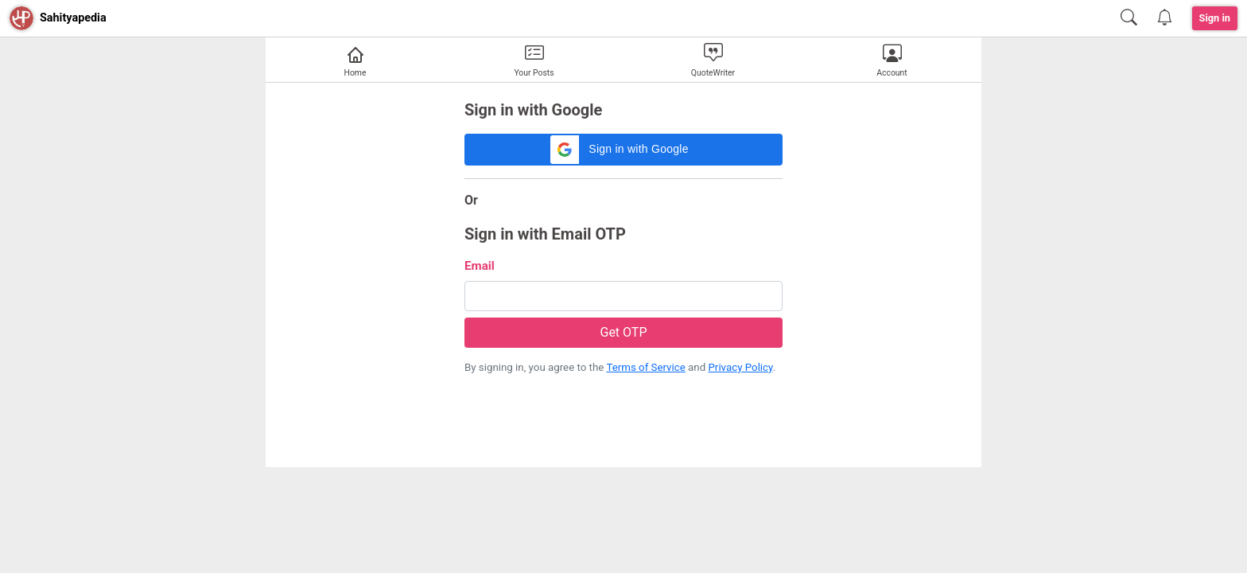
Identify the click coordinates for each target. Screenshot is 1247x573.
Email (479, 266)
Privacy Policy (740, 367)
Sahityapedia (73, 18)
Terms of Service (645, 367)
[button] (623, 150)
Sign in (1215, 18)
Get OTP (623, 332)
